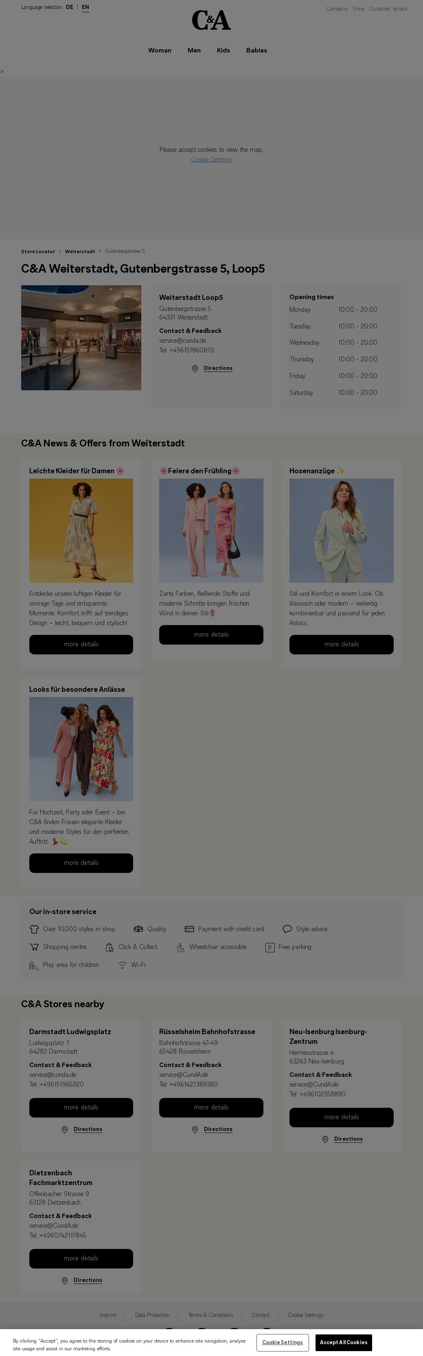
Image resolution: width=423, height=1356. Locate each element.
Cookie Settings (282, 1347)
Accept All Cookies (344, 1347)
